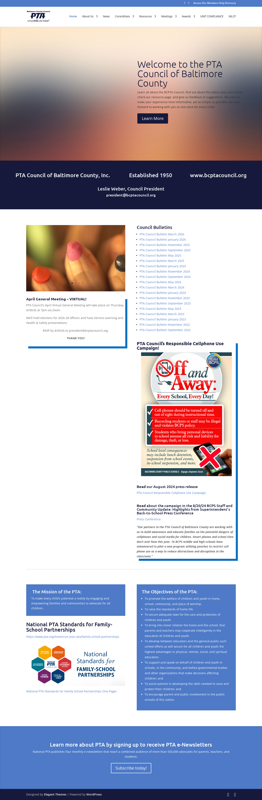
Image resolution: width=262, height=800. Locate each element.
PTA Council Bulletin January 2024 (163, 293)
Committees (122, 16)
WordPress (94, 794)
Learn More (153, 118)
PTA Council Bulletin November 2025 (165, 245)
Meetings (166, 16)
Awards (186, 16)
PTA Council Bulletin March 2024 (162, 287)
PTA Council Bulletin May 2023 (160, 309)
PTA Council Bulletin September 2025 (165, 250)
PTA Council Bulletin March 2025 (162, 261)
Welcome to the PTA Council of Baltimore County (180, 73)
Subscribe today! (131, 768)
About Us (87, 16)
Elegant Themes (55, 794)
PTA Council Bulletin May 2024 (160, 282)
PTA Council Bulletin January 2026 (163, 239)
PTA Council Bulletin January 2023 (163, 319)
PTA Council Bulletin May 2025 (160, 255)
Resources (145, 16)
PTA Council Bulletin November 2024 (165, 271)
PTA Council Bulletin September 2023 (165, 303)
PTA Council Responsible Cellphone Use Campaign (171, 493)
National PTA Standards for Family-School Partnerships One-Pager (71, 691)
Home (73, 16)
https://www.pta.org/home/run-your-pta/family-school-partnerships (72, 637)
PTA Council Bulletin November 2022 (165, 325)
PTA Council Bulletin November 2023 (165, 298)
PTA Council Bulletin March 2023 (162, 314)
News (106, 16)
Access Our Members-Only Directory (214, 3)
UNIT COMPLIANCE (211, 16)
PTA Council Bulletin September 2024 (165, 277)
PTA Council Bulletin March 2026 (162, 234)
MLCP (232, 16)
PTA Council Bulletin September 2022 (165, 330)
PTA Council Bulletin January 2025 (163, 266)
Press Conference (149, 519)
